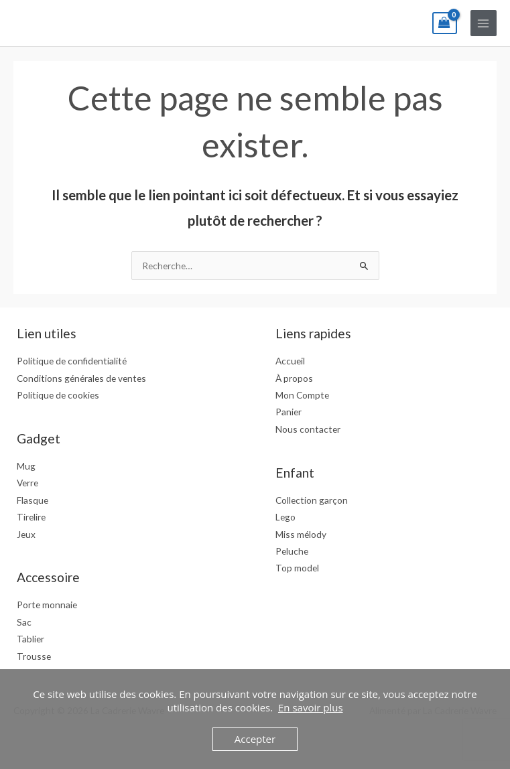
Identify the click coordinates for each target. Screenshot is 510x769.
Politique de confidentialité (72, 360)
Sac (24, 622)
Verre (27, 482)
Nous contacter (307, 429)
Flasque (32, 500)
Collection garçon (311, 500)
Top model (297, 567)
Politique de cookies (58, 395)
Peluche (291, 551)
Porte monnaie (47, 604)
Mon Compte (302, 395)
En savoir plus (310, 707)
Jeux (26, 534)
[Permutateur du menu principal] (483, 23)
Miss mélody (300, 534)
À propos (294, 378)
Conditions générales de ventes (81, 378)
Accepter (255, 739)
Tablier (30, 638)
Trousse (34, 656)
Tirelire (31, 516)
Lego (285, 516)
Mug (26, 466)
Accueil (290, 360)
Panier (288, 411)
